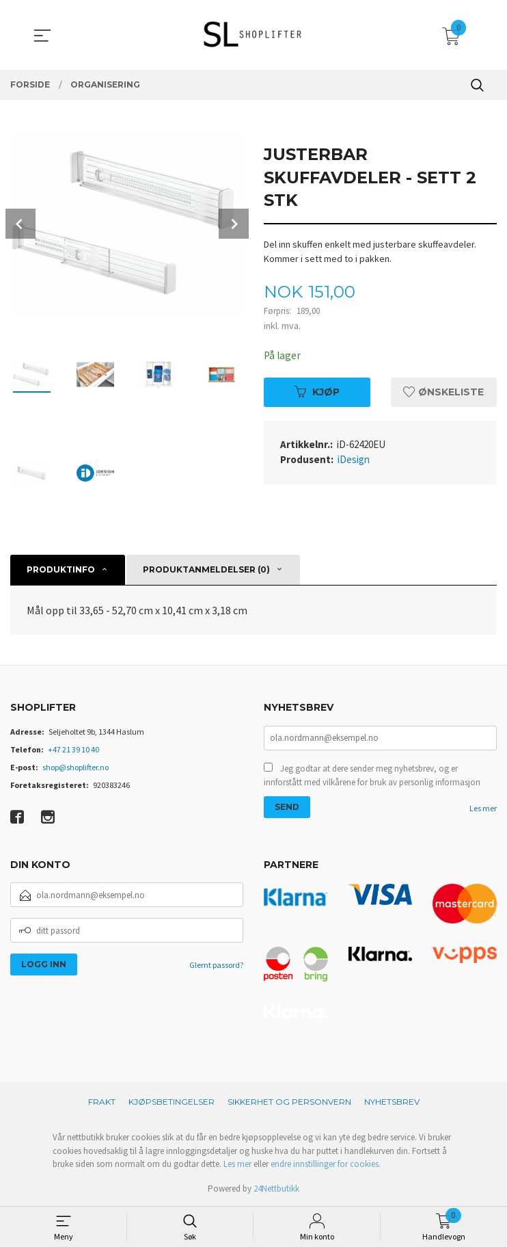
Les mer (483, 809)
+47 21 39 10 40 (73, 749)
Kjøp (317, 392)
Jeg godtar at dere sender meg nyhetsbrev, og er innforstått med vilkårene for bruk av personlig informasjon (372, 776)
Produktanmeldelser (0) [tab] (206, 569)
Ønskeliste (443, 392)
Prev (20, 224)
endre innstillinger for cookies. (326, 1164)
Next (234, 224)
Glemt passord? (216, 965)
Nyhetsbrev (392, 1102)
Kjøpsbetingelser (171, 1102)
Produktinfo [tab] (61, 569)
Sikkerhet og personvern (289, 1102)
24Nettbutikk (276, 1188)
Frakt (101, 1102)
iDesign (354, 460)
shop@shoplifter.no (75, 767)
